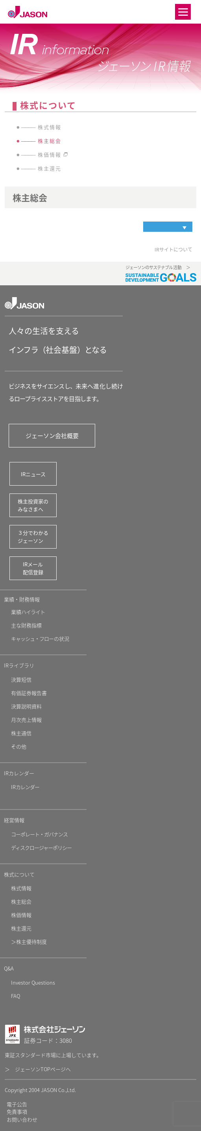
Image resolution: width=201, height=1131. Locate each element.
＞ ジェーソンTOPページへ (38, 1069)
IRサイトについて (173, 249)
